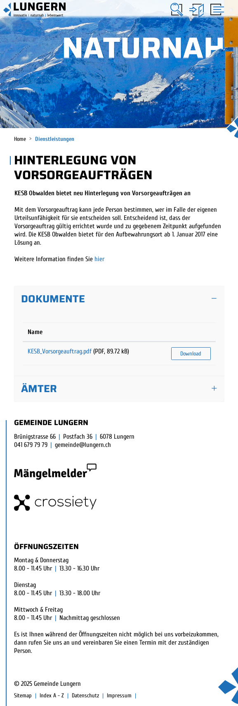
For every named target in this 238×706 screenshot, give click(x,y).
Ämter (39, 389)
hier (99, 259)
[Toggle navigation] (215, 10)
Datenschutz (85, 695)
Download (190, 353)
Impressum (119, 695)
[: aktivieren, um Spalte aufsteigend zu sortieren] (191, 332)
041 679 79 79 (30, 445)
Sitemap (23, 695)
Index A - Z (52, 695)
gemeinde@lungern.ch (83, 445)
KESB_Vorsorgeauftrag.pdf (60, 351)
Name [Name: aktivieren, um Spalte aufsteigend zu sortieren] (35, 332)
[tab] (119, 299)
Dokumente (53, 299)
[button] (177, 9)
